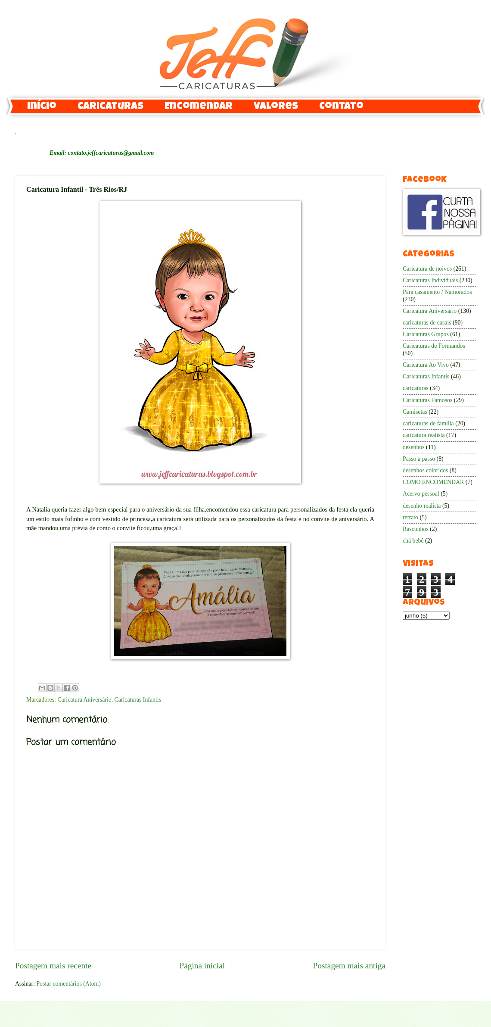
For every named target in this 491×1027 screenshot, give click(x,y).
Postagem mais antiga (349, 965)
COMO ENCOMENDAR (433, 482)
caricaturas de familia (428, 423)
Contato (341, 107)
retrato (410, 517)
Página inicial (202, 965)
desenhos (414, 447)
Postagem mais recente (53, 965)
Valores (276, 107)
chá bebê (413, 540)
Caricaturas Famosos (427, 400)
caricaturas (416, 388)
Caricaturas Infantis (138, 699)
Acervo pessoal (421, 493)
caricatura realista (424, 435)
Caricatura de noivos (427, 268)
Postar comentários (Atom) (68, 983)
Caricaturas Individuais (430, 280)
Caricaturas (110, 107)
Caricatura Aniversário (84, 699)
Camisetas (415, 412)
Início (41, 107)
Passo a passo (419, 459)
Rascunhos (416, 529)
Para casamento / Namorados (437, 292)
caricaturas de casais (427, 322)
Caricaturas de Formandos (434, 346)
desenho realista (422, 506)
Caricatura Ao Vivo (426, 365)
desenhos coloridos (425, 470)
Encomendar (199, 107)
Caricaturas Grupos (426, 334)
